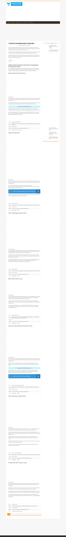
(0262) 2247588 (14, 389)
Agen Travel (17, 22)
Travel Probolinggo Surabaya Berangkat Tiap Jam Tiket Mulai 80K (53, 138)
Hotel (27, 22)
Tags (55, 43)
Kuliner (24, 22)
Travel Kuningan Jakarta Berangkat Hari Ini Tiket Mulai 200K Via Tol (53, 133)
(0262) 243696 (14, 126)
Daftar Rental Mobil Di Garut (26, 106)
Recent (45, 43)
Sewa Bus (13, 22)
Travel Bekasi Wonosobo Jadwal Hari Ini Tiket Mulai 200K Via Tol (53, 128)
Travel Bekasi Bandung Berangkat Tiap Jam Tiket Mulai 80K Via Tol (53, 46)
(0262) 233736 (14, 206)
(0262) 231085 (14, 456)
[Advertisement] (40, 13)
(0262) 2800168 (15, 507)
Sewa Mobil (9, 22)
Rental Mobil (24, 458)
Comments (52, 43)
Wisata (21, 22)
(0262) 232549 (14, 272)
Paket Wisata (31, 22)
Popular (48, 43)
